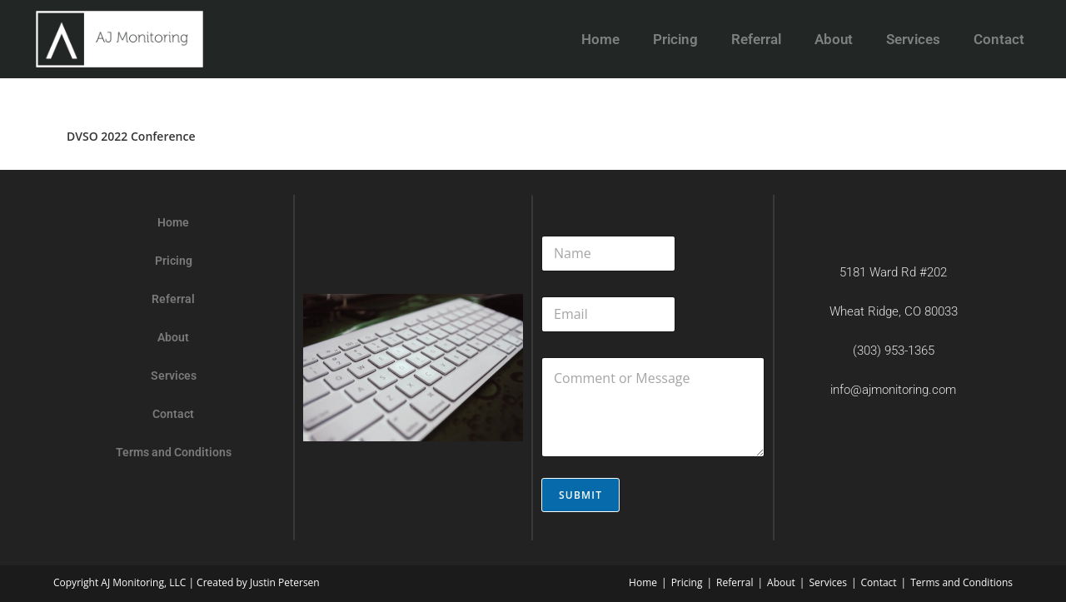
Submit (580, 495)
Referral (756, 39)
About (833, 39)
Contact (999, 39)
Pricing (675, 39)
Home (600, 39)
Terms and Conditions (174, 452)
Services (913, 39)
